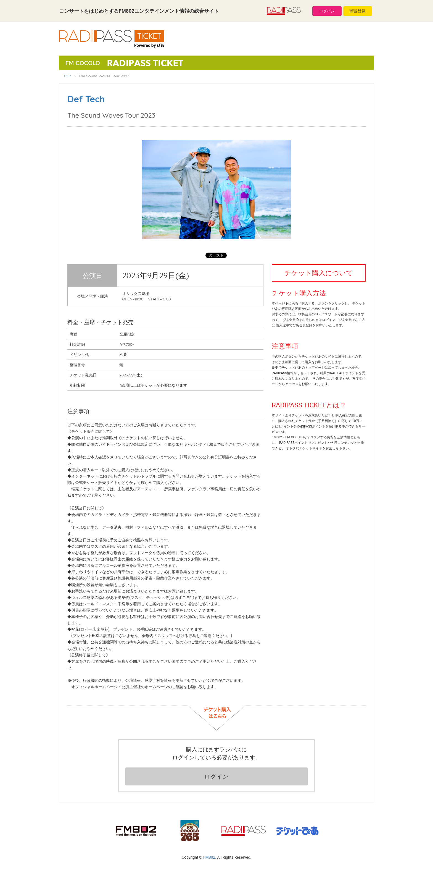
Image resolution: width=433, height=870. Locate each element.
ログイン (327, 11)
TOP (67, 76)
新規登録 (357, 11)
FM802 (209, 857)
